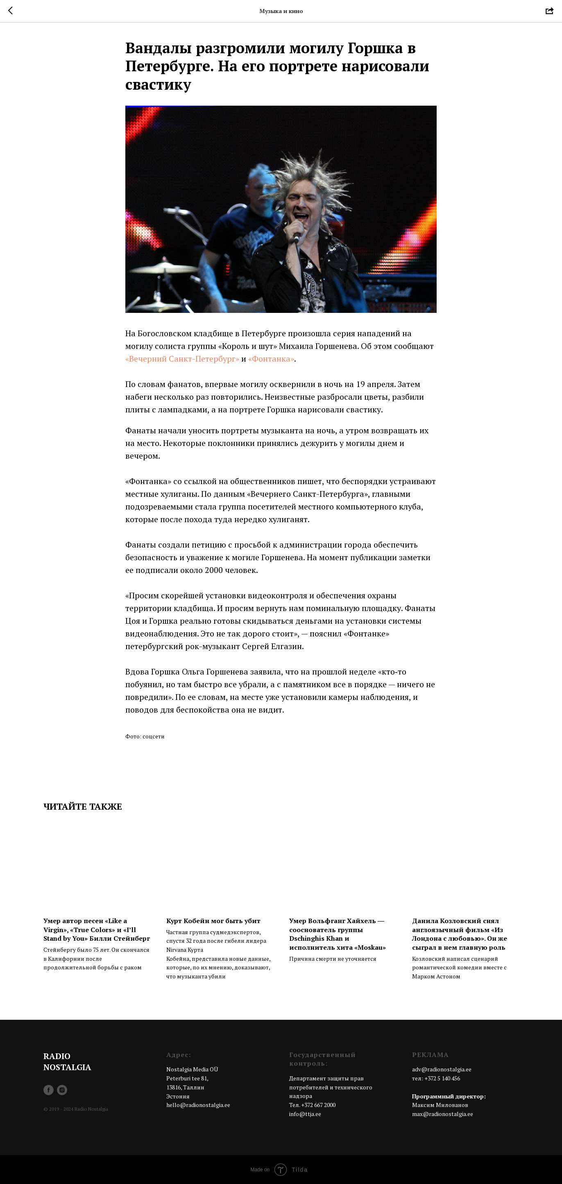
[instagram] (62, 1090)
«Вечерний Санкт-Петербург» (182, 358)
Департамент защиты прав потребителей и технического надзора (330, 1087)
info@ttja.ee (305, 1114)
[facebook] (48, 1090)
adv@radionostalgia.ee (441, 1069)
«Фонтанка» (271, 358)
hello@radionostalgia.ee (198, 1105)
